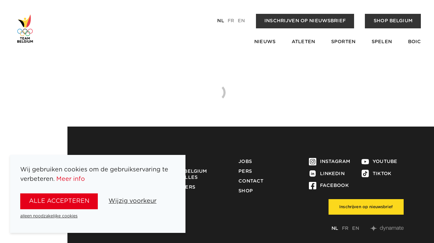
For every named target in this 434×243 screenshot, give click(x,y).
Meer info (70, 179)
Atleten (303, 41)
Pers (245, 171)
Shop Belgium (393, 21)
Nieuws (265, 41)
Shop (245, 191)
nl (220, 21)
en (241, 21)
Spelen (382, 41)
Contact (250, 181)
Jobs (245, 161)
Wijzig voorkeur (132, 201)
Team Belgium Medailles (187, 174)
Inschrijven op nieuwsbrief (305, 21)
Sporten (343, 41)
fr (231, 21)
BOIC (414, 41)
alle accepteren (59, 201)
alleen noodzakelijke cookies (49, 216)
